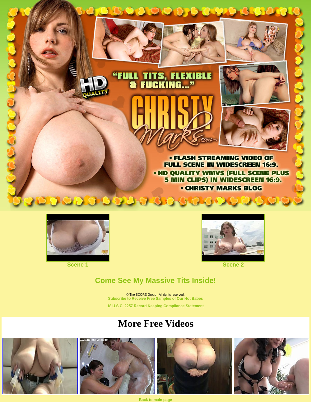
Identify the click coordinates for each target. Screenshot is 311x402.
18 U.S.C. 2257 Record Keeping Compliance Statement (155, 306)
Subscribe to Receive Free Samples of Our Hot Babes (155, 298)
